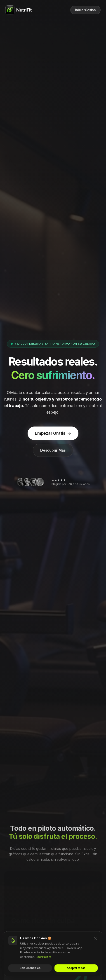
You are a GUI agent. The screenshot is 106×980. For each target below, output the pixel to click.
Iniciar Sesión (85, 10)
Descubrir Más (53, 450)
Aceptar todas (76, 968)
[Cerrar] (95, 938)
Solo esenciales (30, 968)
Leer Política (44, 957)
